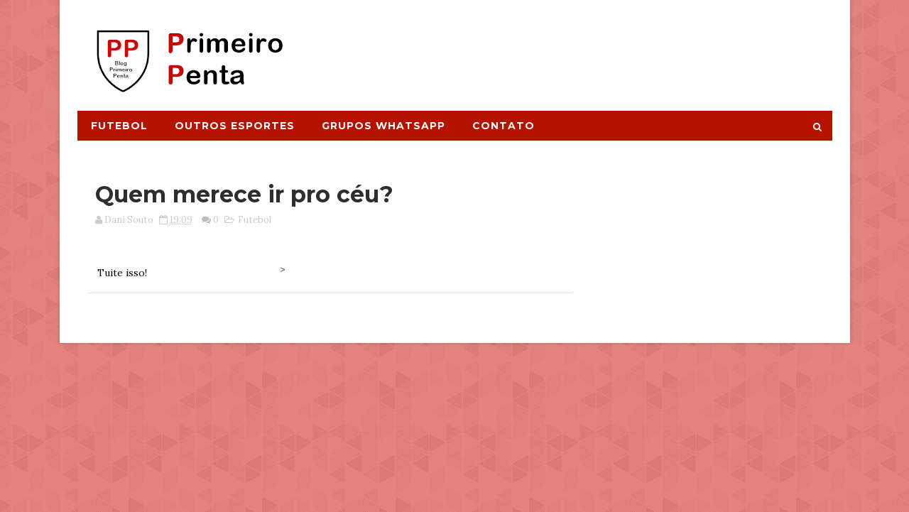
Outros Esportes (235, 125)
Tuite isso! (122, 272)
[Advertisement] (572, 48)
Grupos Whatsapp (383, 125)
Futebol (119, 125)
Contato (503, 125)
